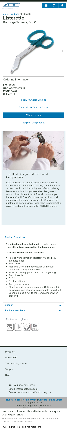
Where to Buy (33, 115)
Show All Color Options (33, 99)
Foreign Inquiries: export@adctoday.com (30, 392)
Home (5, 14)
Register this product (33, 122)
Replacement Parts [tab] (15, 310)
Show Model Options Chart (33, 107)
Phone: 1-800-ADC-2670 (22, 385)
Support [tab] (9, 304)
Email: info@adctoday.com (23, 389)
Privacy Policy (12, 399)
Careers (42, 399)
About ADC (11, 357)
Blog (7, 375)
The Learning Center (16, 363)
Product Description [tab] (15, 237)
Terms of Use (29, 399)
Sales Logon (55, 399)
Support (9, 369)
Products (14, 14)
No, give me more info (29, 427)
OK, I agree (9, 427)
